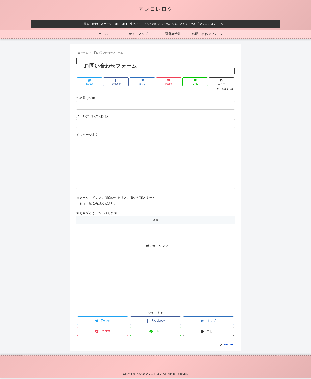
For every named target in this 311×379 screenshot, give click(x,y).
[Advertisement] (155, 277)
